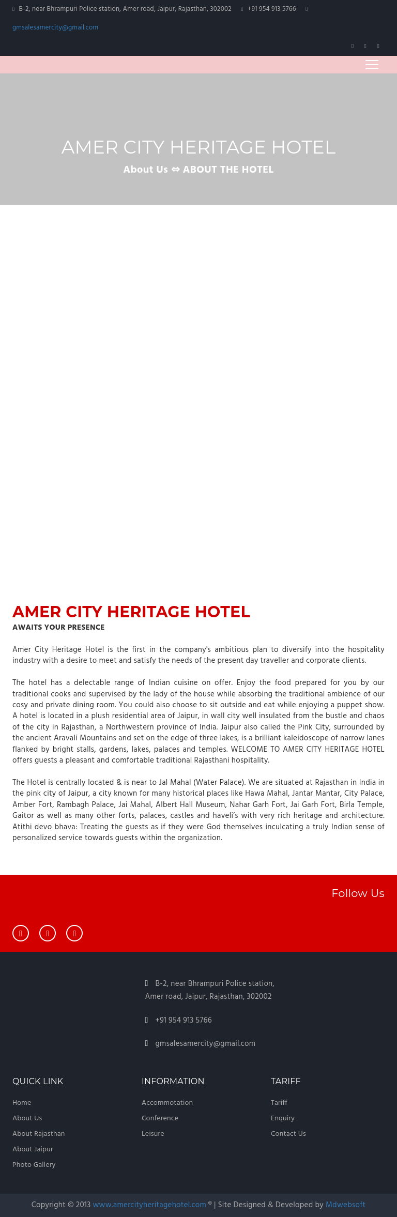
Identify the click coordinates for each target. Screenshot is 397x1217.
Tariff (279, 1103)
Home (21, 1103)
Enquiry (283, 1118)
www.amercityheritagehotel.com (150, 1205)
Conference (160, 1118)
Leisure (153, 1134)
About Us (27, 1118)
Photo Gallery (34, 1165)
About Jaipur (32, 1149)
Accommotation (167, 1103)
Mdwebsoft (345, 1205)
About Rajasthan (38, 1134)
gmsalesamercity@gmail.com (55, 27)
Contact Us (288, 1134)
